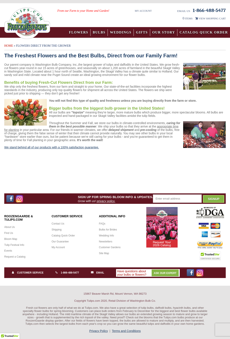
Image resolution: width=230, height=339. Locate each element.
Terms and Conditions (126, 331)
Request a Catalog (14, 256)
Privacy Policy (98, 331)
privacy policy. (106, 201)
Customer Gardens (110, 247)
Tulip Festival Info (14, 244)
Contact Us (58, 223)
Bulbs (99, 32)
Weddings (120, 32)
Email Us (183, 11)
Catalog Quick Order (204, 32)
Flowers (78, 32)
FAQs (102, 223)
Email (100, 272)
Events (8, 250)
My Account (143, 10)
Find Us (8, 233)
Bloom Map (10, 239)
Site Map (104, 253)
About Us (9, 227)
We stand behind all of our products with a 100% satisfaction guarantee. (51, 147)
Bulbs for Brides (108, 229)
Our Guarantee (60, 241)
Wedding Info (106, 235)
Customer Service (30, 272)
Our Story (163, 32)
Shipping (57, 229)
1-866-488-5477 (70, 272)
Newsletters (105, 241)
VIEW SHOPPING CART (212, 18)
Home (8, 45)
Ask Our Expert (165, 273)
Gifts (142, 32)
